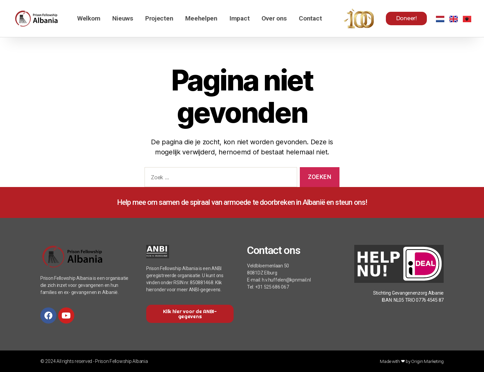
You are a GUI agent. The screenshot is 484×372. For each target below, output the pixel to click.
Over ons (274, 18)
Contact (310, 18)
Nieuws (122, 18)
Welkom (88, 18)
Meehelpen (201, 18)
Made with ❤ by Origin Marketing (411, 361)
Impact (239, 18)
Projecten (159, 18)
